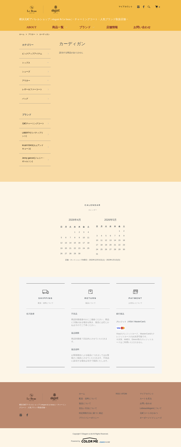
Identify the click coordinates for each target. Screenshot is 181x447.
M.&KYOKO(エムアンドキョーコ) (32, 147)
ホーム (21, 34)
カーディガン (44, 34)
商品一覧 (58, 27)
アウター (31, 34)
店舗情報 (112, 27)
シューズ (26, 71)
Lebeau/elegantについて (151, 408)
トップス (26, 63)
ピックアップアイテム (32, 53)
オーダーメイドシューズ (151, 418)
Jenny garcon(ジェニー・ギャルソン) (33, 159)
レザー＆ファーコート (32, 89)
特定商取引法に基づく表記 (91, 413)
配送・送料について (88, 398)
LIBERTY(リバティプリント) (32, 134)
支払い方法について (88, 408)
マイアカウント (126, 6)
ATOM (124, 394)
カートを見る (146, 398)
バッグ (25, 98)
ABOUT (31, 27)
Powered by (90, 440)
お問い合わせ (142, 27)
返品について (85, 403)
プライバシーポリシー (89, 418)
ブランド (85, 27)
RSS (118, 394)
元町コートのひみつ (149, 413)
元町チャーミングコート (33, 123)
